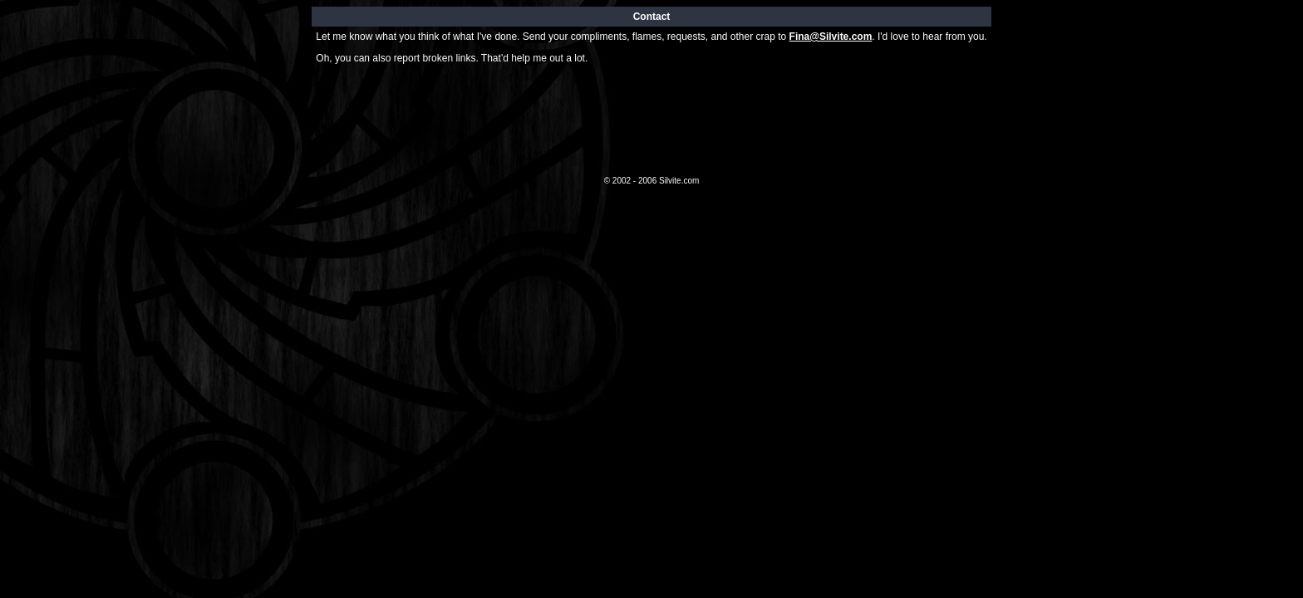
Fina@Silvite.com (831, 36)
